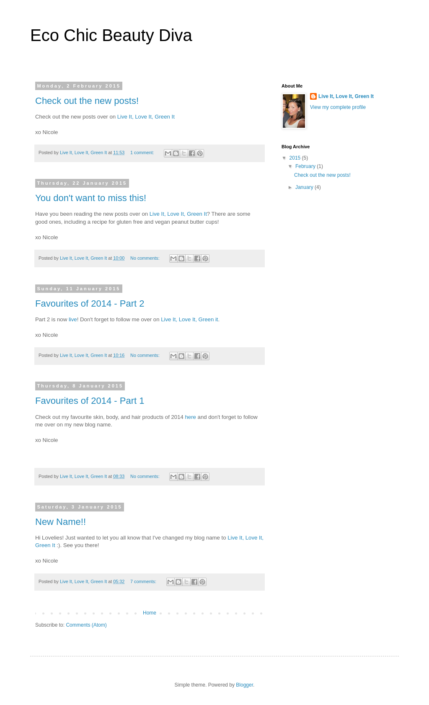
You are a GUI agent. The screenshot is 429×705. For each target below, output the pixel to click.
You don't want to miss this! (90, 198)
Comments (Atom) (86, 625)
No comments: (145, 258)
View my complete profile (338, 107)
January (305, 187)
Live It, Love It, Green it (188, 319)
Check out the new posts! (87, 101)
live (73, 319)
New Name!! (60, 521)
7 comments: (144, 581)
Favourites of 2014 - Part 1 (89, 400)
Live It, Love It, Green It (146, 117)
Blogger (244, 685)
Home (149, 613)
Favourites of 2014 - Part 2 (89, 303)
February (306, 166)
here (190, 417)
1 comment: (142, 152)
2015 (295, 158)
